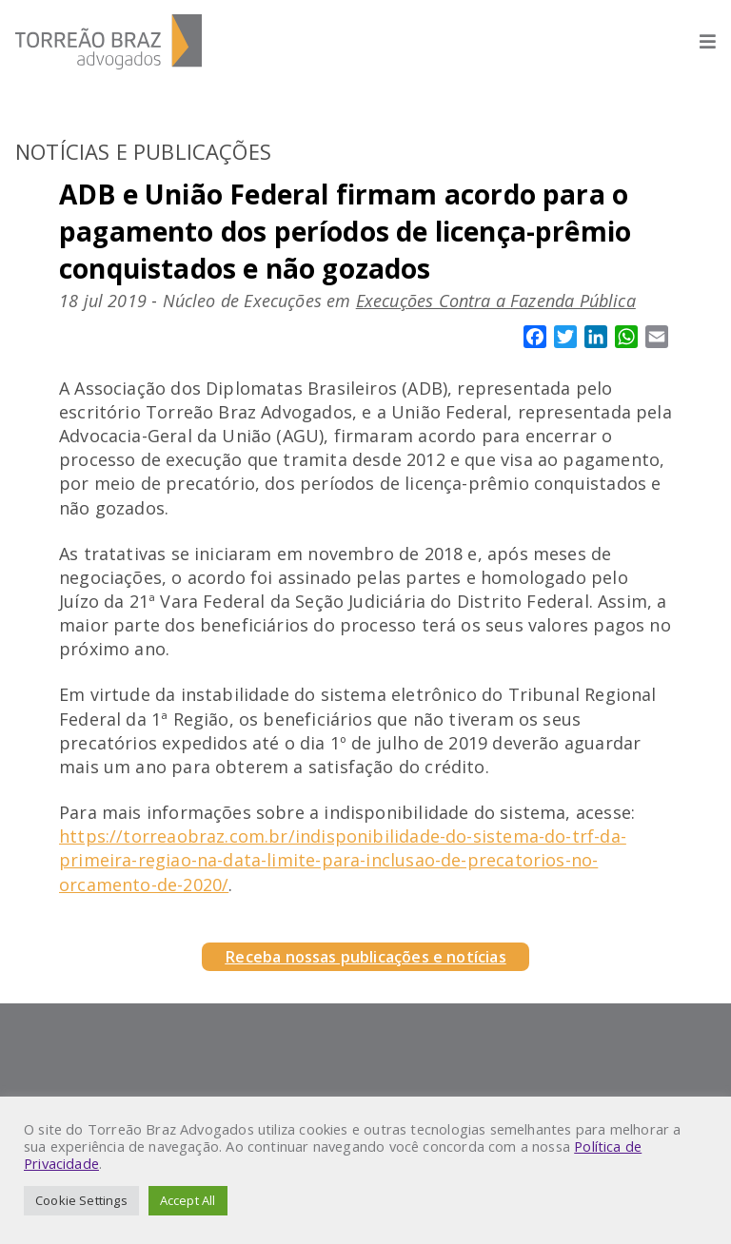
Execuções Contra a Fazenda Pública (496, 300)
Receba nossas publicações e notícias (365, 956)
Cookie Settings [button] (81, 1200)
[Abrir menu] (698, 41)
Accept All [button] (188, 1200)
